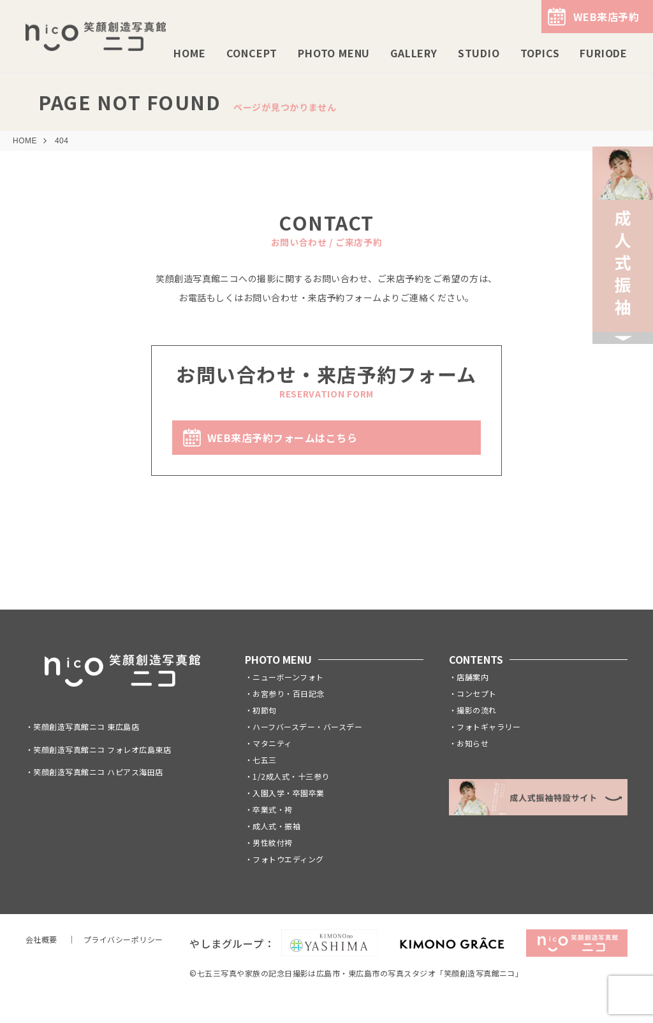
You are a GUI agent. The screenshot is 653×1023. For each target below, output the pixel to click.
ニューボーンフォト (288, 676)
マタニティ (272, 743)
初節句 (264, 710)
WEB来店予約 (606, 16)
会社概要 (41, 939)
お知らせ (472, 743)
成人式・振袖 (276, 825)
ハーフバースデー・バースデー (307, 726)
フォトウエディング (288, 859)
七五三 (264, 759)
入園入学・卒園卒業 (288, 792)
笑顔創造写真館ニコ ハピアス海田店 (98, 771)
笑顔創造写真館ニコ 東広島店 (86, 726)
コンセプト (476, 693)
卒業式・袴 (272, 809)
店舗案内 (472, 676)
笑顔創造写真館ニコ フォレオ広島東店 (102, 749)
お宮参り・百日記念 (288, 693)
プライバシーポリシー (123, 939)
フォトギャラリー (488, 726)
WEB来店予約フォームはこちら (282, 437)
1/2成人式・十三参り (291, 776)
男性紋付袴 (272, 842)
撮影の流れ (476, 710)
